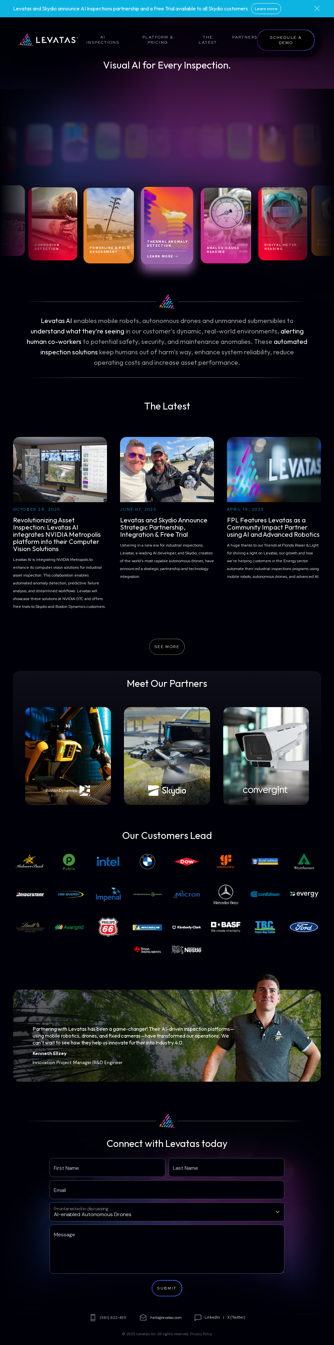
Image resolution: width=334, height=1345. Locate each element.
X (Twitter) (236, 1317)
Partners (244, 37)
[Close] (317, 8)
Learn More (162, 256)
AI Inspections (102, 40)
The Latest (208, 40)
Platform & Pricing (158, 40)
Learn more (266, 8)
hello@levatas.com (160, 1318)
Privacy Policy (201, 1334)
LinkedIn (212, 1317)
